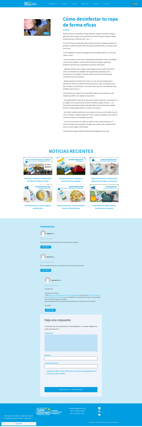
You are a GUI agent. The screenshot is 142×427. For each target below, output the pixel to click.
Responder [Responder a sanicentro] (50, 310)
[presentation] (58, 381)
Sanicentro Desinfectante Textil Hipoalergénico (64, 295)
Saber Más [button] (27, 418)
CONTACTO (106, 4)
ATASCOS (74, 4)
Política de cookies (113, 423)
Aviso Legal (91, 423)
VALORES (96, 4)
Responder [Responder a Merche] (45, 270)
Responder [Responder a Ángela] (45, 247)
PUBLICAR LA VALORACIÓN (71, 390)
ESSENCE (64, 4)
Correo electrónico (52, 363)
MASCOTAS (85, 4)
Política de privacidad (101, 423)
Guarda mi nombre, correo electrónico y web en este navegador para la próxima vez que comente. (72, 372)
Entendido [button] (19, 423)
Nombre (48, 355)
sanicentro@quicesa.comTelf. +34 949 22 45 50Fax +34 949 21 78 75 (77, 411)
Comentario (49, 333)
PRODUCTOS (53, 4)
